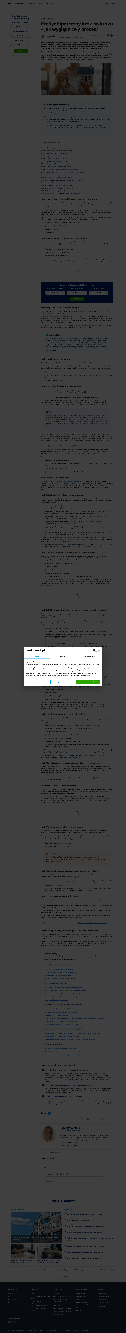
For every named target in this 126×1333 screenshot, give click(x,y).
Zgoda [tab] (37, 656)
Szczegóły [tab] (63, 656)
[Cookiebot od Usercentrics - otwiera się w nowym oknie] (92, 650)
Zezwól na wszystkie (88, 681)
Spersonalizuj (62, 681)
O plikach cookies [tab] (89, 656)
